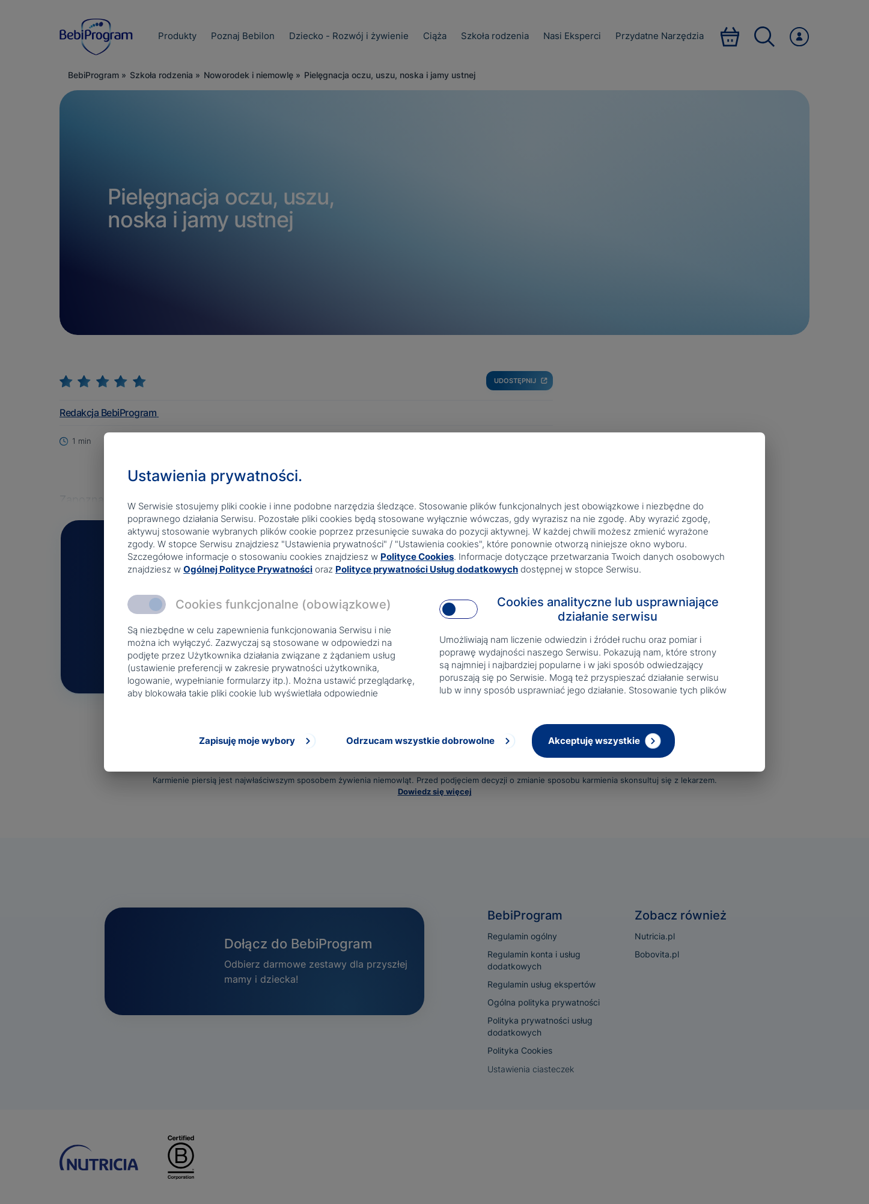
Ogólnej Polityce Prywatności (248, 569)
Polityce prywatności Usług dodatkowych (426, 569)
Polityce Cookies (417, 556)
